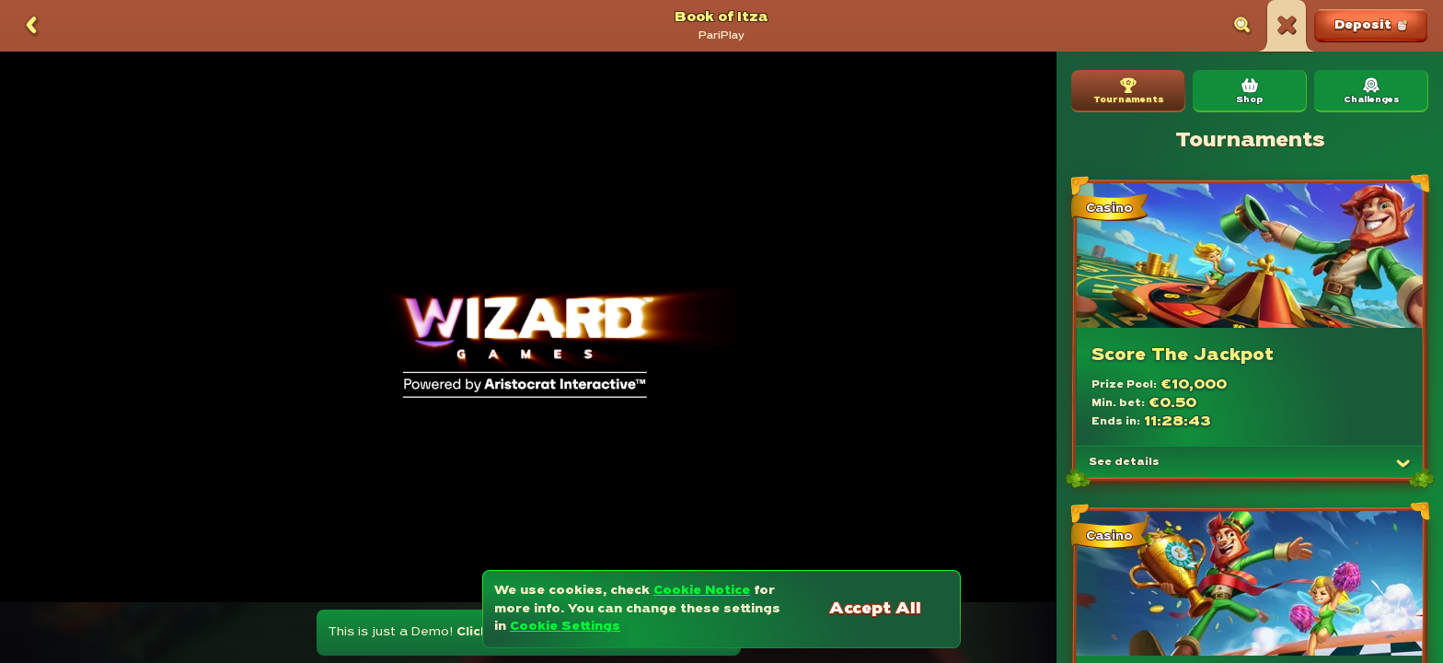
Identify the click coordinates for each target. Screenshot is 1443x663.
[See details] (1403, 463)
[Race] (1286, 25)
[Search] (1242, 25)
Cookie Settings (565, 627)
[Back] (31, 25)
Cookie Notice (701, 591)
